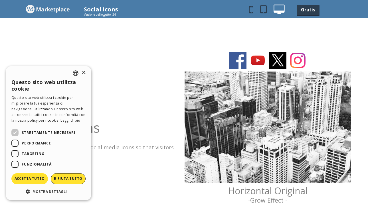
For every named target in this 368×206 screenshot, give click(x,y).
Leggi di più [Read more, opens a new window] (70, 120)
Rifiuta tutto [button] (68, 178)
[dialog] (48, 133)
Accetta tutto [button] (30, 178)
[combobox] (75, 73)
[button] (48, 191)
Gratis (308, 10)
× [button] (83, 73)
